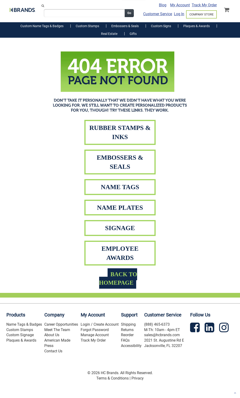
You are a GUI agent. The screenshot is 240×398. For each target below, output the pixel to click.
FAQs (125, 340)
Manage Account (95, 335)
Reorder (127, 335)
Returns (127, 330)
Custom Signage (20, 335)
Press (48, 345)
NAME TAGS (120, 187)
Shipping (128, 324)
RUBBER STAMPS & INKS (120, 132)
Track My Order (204, 5)
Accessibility (131, 345)
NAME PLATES (120, 207)
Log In (179, 14)
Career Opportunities (61, 324)
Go (129, 13)
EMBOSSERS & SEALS (120, 162)
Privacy (137, 378)
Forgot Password (95, 330)
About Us (51, 335)
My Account (180, 5)
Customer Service (157, 14)
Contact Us (53, 351)
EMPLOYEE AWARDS (120, 253)
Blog (162, 5)
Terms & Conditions (112, 378)
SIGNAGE (120, 228)
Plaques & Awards (21, 340)
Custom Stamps (19, 330)
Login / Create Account (100, 324)
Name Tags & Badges (24, 324)
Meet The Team (57, 330)
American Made (57, 340)
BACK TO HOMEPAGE (118, 278)
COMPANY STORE (201, 14)
